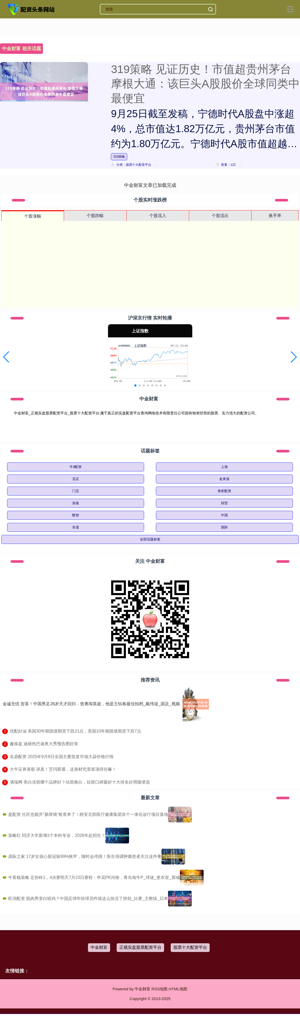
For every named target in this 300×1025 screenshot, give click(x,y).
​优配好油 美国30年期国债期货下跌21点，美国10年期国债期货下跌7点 (75, 731)
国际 (224, 527)
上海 (224, 467)
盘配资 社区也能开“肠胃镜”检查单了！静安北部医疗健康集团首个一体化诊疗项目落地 (88, 814)
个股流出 (220, 215)
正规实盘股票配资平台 (140, 947)
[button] (6, 357)
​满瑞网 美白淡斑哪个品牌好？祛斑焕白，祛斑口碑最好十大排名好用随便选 (80, 782)
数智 (75, 515)
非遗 (75, 527)
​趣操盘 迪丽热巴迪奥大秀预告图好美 (44, 743)
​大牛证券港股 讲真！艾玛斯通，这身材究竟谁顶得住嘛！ (63, 769)
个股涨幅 (32, 216)
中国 (224, 515)
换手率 (275, 215)
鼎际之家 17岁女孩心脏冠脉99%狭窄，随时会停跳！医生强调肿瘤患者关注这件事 (84, 856)
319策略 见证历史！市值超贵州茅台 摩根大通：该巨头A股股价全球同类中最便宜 (205, 84)
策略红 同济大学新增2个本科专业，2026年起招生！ (56, 835)
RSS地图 (159, 989)
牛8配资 (76, 467)
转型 (224, 503)
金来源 (224, 479)
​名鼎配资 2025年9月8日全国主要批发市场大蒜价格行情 (62, 756)
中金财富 (99, 947)
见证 (75, 479)
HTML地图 (178, 989)
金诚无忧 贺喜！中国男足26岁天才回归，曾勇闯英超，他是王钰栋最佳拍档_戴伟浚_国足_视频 (91, 704)
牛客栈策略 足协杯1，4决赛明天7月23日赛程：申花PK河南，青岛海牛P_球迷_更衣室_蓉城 (94, 877)
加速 (75, 503)
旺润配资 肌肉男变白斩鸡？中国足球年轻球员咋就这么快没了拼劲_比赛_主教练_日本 (88, 898)
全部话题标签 (150, 539)
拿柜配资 (224, 491)
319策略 (119, 156)
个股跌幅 (95, 215)
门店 (75, 491)
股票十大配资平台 (190, 947)
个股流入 (157, 215)
